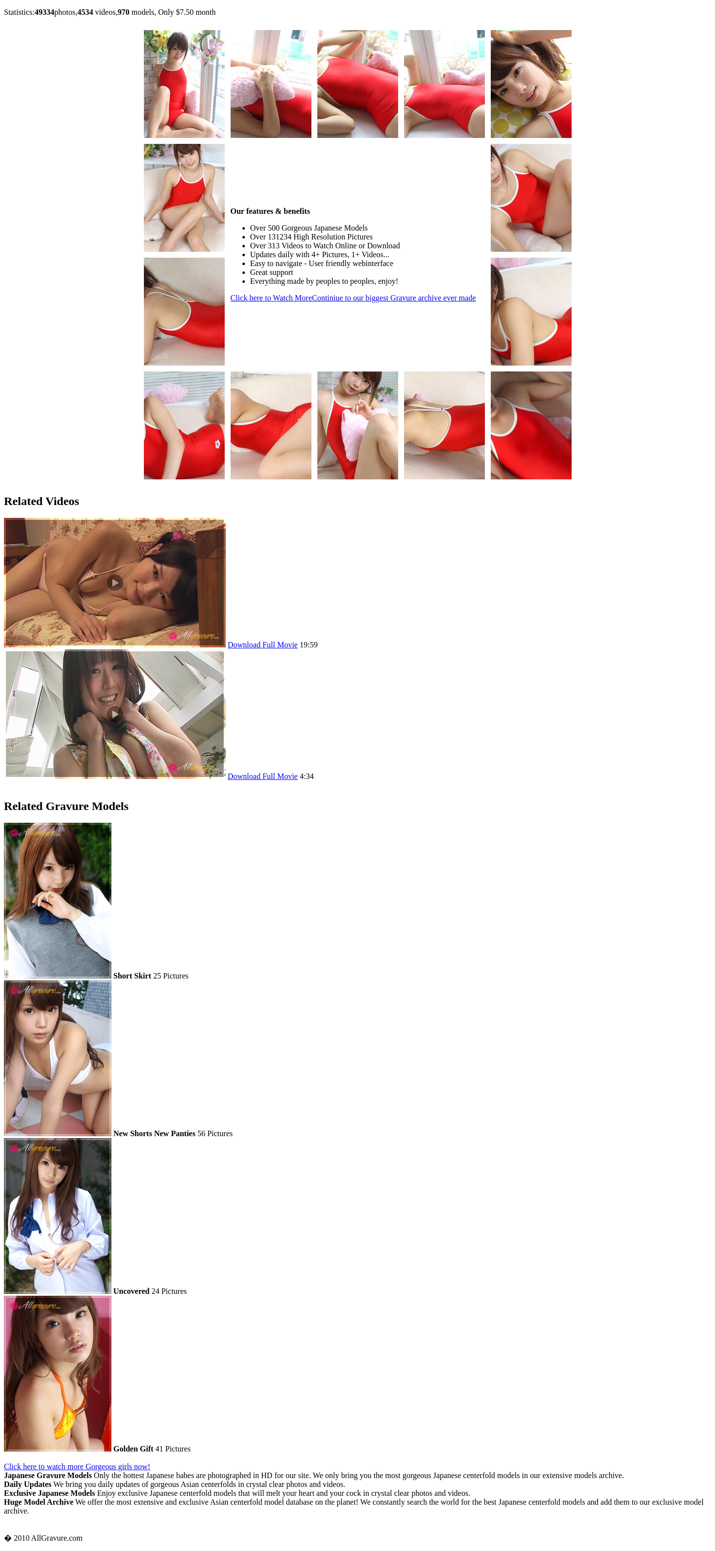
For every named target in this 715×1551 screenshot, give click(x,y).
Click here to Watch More (353, 298)
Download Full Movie (263, 645)
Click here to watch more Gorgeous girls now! (77, 1466)
